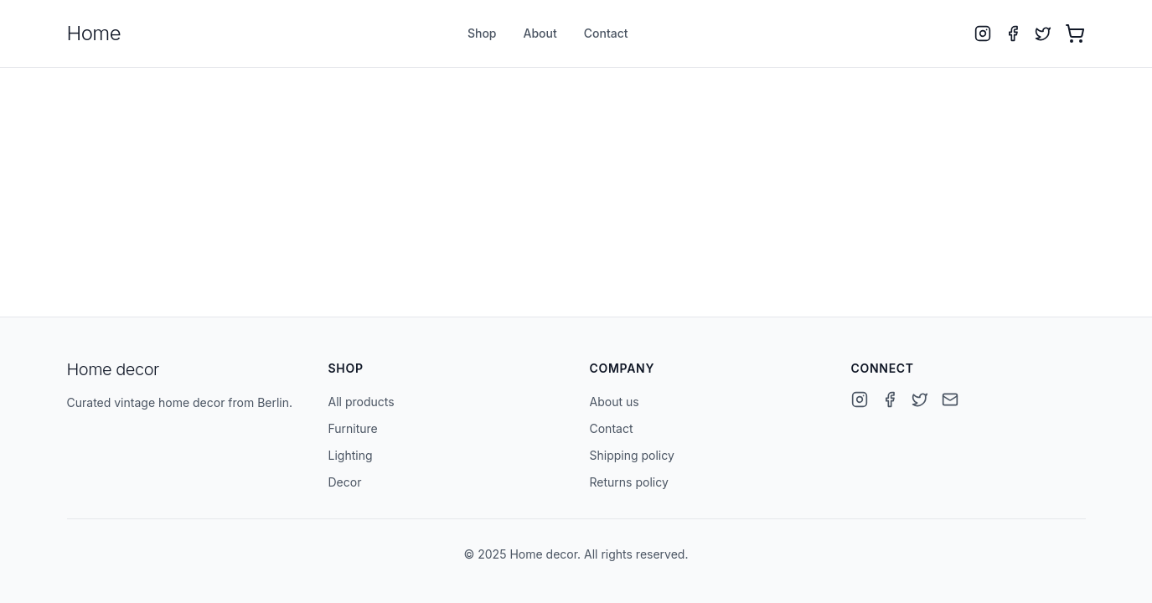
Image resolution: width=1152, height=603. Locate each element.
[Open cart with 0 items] (1075, 33)
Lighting (350, 455)
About (540, 33)
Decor (345, 482)
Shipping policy (632, 455)
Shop (482, 33)
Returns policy (629, 482)
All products (361, 401)
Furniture (353, 428)
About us (614, 401)
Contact (606, 33)
